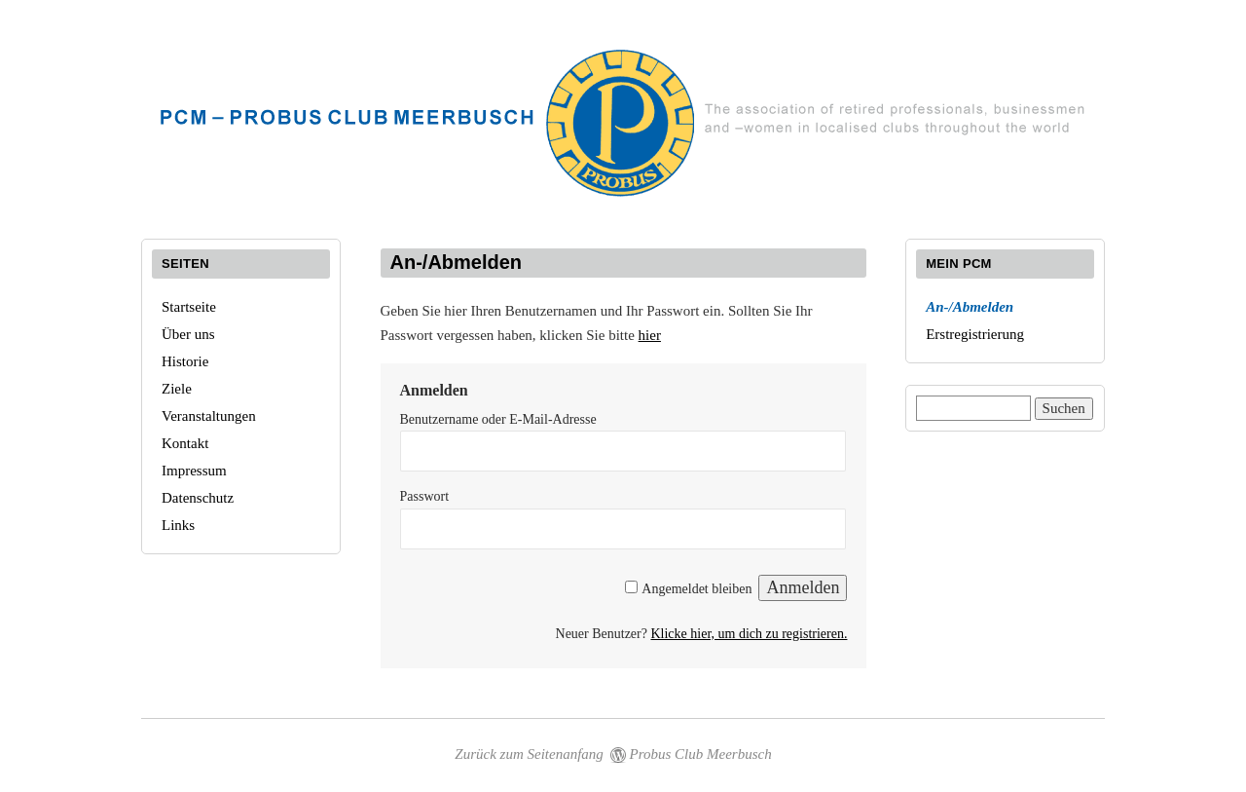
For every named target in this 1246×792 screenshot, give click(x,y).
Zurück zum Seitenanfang (529, 754)
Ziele (177, 388)
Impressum (194, 470)
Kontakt (185, 443)
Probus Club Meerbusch (701, 754)
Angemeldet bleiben (696, 589)
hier (650, 335)
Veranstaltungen (209, 416)
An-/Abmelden (969, 307)
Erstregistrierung (975, 334)
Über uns (188, 334)
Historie (185, 361)
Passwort (425, 496)
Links (178, 525)
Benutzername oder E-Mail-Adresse (498, 419)
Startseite (189, 307)
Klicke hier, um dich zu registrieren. (748, 633)
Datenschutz (198, 498)
